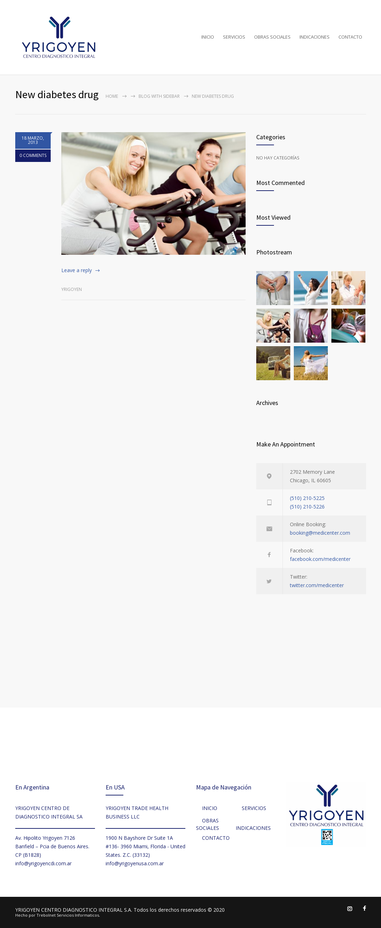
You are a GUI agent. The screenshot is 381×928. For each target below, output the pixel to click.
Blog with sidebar (159, 96)
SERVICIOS (234, 37)
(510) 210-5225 (307, 498)
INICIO (207, 37)
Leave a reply (76, 270)
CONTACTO (350, 37)
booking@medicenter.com (320, 532)
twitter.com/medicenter (317, 585)
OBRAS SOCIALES (272, 37)
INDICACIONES (314, 37)
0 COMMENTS (32, 156)
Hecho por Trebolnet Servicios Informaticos (57, 915)
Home (112, 96)
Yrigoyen (71, 289)
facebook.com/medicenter (320, 559)
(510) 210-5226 (307, 506)
